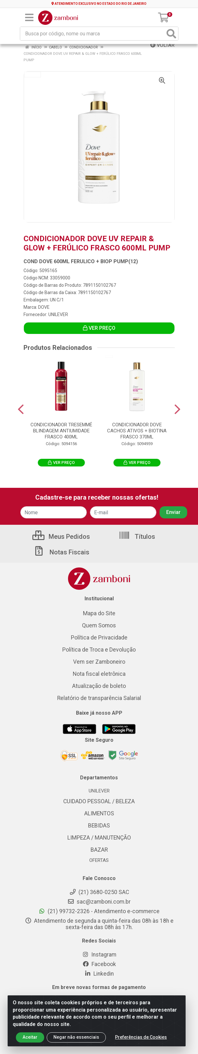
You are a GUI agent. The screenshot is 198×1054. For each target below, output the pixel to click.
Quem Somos (99, 625)
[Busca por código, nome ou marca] (92, 33)
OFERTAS (99, 860)
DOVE (44, 307)
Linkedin (99, 974)
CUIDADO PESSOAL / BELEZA (99, 801)
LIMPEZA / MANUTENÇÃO (99, 837)
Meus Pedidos (61, 536)
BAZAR (99, 850)
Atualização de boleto (99, 686)
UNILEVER (58, 314)
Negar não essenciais (76, 1037)
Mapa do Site (99, 613)
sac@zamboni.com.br (99, 902)
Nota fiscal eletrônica (99, 674)
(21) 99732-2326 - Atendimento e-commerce (99, 911)
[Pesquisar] (171, 33)
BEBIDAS (99, 825)
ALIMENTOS (99, 813)
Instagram (99, 954)
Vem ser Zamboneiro (99, 662)
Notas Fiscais (61, 552)
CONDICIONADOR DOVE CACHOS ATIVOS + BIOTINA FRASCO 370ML (137, 431)
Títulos (137, 536)
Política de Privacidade (99, 637)
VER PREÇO (99, 328)
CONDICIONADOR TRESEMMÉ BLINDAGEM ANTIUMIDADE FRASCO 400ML (61, 431)
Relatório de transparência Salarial (99, 698)
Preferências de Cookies (141, 1037)
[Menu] (29, 17)
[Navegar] (20, 409)
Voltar (162, 45)
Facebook (99, 964)
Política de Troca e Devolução (99, 649)
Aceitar (30, 1037)
